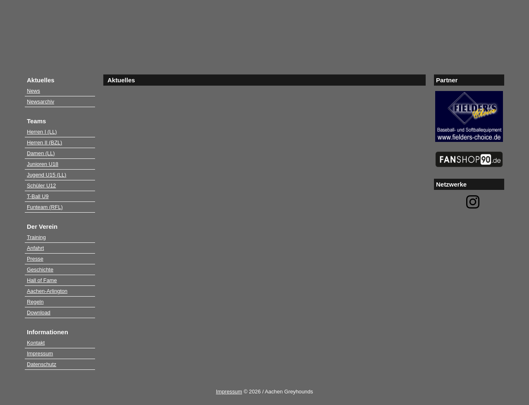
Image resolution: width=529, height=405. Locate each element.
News (33, 91)
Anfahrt (35, 248)
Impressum (40, 353)
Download (38, 312)
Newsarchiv (40, 101)
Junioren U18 (42, 164)
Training (36, 237)
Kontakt (36, 343)
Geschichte (40, 269)
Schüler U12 (41, 185)
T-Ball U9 (38, 196)
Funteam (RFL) (45, 207)
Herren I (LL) (42, 132)
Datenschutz (41, 364)
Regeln (35, 302)
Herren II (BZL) (44, 142)
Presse (35, 259)
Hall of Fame (42, 280)
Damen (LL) (41, 153)
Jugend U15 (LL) (46, 175)
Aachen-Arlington (47, 291)
